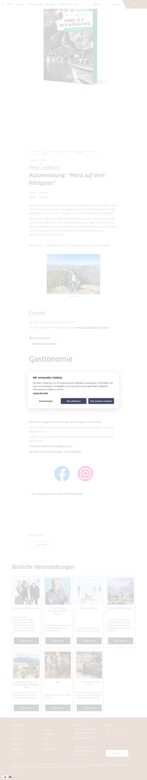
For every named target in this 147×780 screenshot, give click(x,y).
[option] (10, 777)
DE (5, 777)
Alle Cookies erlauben (101, 401)
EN (10, 777)
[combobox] (5, 777)
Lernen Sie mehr (40, 393)
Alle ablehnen (74, 401)
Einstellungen (46, 401)
